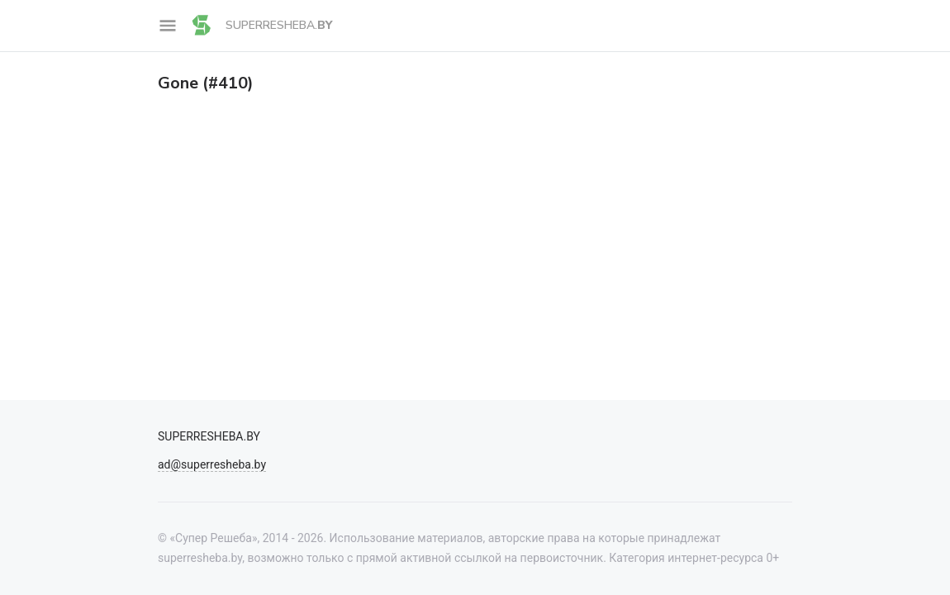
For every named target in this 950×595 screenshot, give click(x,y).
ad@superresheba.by (212, 464)
